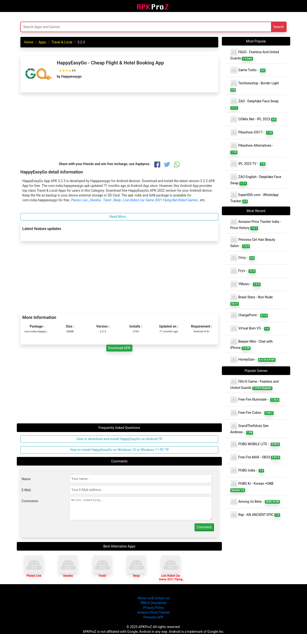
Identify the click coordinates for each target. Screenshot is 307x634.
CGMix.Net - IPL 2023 (253, 119)
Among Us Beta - (255, 501)
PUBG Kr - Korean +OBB (252, 486)
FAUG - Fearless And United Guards (254, 55)
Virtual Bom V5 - (250, 328)
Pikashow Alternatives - (252, 148)
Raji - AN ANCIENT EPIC (255, 515)
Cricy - (242, 257)
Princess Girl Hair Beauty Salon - (252, 242)
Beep (118, 200)
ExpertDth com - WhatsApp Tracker (254, 197)
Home (28, 42)
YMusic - (245, 284)
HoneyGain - (253, 359)
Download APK (119, 348)
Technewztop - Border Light (255, 86)
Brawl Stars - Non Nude (252, 300)
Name (26, 479)
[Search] (107, 27)
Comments (30, 501)
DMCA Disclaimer (153, 603)
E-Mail (26, 490)
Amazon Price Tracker (153, 612)
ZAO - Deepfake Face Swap (254, 104)
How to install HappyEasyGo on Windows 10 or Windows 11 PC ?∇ (119, 450)
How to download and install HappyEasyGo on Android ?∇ (119, 439)
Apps (42, 42)
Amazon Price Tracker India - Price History (255, 224)
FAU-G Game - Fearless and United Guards (254, 384)
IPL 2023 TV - (248, 163)
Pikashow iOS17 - (251, 132)
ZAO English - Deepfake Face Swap (255, 179)
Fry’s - (243, 271)
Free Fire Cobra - (252, 412)
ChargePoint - (249, 315)
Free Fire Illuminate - (254, 399)
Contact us (161, 598)
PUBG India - (247, 470)
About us (144, 598)
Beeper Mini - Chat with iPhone (251, 344)
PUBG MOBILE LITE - (255, 444)
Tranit (107, 200)
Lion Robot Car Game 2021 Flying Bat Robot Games (161, 200)
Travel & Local (61, 42)
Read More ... (119, 217)
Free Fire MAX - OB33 (255, 457)
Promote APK (153, 617)
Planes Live (79, 200)
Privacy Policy (153, 608)
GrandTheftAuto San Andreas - (249, 428)
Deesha (96, 200)
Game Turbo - (248, 70)
